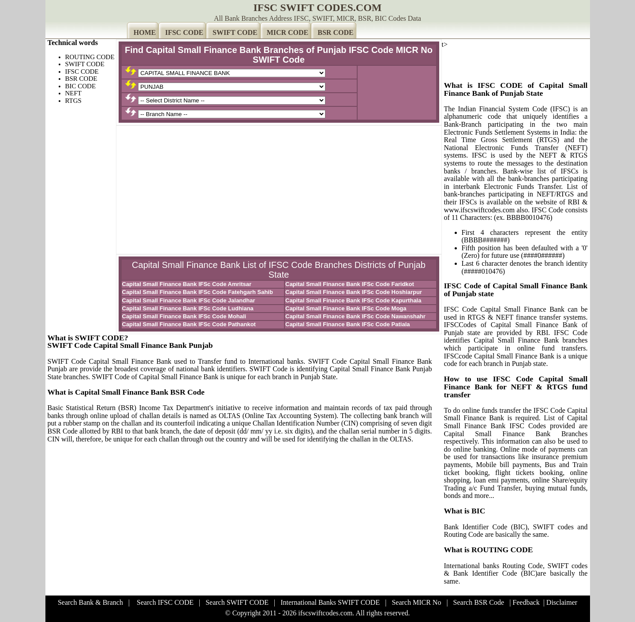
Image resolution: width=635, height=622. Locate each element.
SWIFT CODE (235, 32)
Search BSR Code (478, 602)
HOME (145, 32)
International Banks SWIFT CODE (330, 602)
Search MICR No (416, 602)
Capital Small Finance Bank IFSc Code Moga (346, 308)
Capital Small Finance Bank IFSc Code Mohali (184, 316)
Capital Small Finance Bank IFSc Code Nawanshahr (355, 316)
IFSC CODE (184, 32)
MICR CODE (288, 32)
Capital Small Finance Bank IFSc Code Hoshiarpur (353, 292)
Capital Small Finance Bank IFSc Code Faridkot (349, 284)
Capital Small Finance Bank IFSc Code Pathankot (189, 324)
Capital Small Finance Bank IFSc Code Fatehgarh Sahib (197, 292)
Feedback (525, 602)
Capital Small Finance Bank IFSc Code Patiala (347, 324)
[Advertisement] (279, 190)
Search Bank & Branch (90, 602)
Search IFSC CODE (165, 602)
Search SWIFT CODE (237, 602)
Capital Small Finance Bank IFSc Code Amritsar (187, 284)
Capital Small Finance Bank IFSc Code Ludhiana (188, 308)
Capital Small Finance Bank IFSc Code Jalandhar (188, 300)
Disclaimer (561, 602)
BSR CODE (335, 32)
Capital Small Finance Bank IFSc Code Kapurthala (353, 300)
